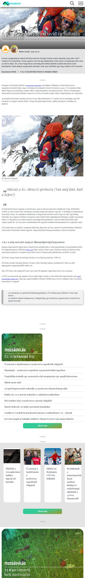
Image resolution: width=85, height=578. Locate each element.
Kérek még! (42, 426)
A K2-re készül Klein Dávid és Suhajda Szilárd (38, 72)
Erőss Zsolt (29, 250)
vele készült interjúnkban (33, 85)
